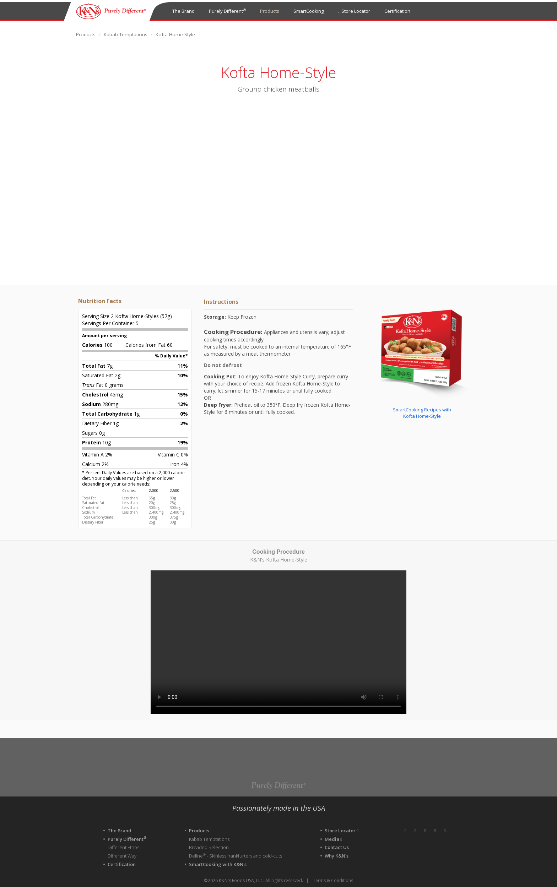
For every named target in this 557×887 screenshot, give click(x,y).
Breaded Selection (209, 847)
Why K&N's (336, 855)
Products (269, 11)
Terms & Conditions (333, 880)
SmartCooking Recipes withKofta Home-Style (422, 412)
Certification (397, 11)
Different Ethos (123, 847)
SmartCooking (308, 11)
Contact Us (337, 847)
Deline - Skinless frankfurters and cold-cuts (235, 855)
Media (333, 839)
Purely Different (227, 10)
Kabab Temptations (125, 34)
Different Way (122, 855)
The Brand (183, 11)
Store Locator (354, 11)
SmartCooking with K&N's (218, 863)
